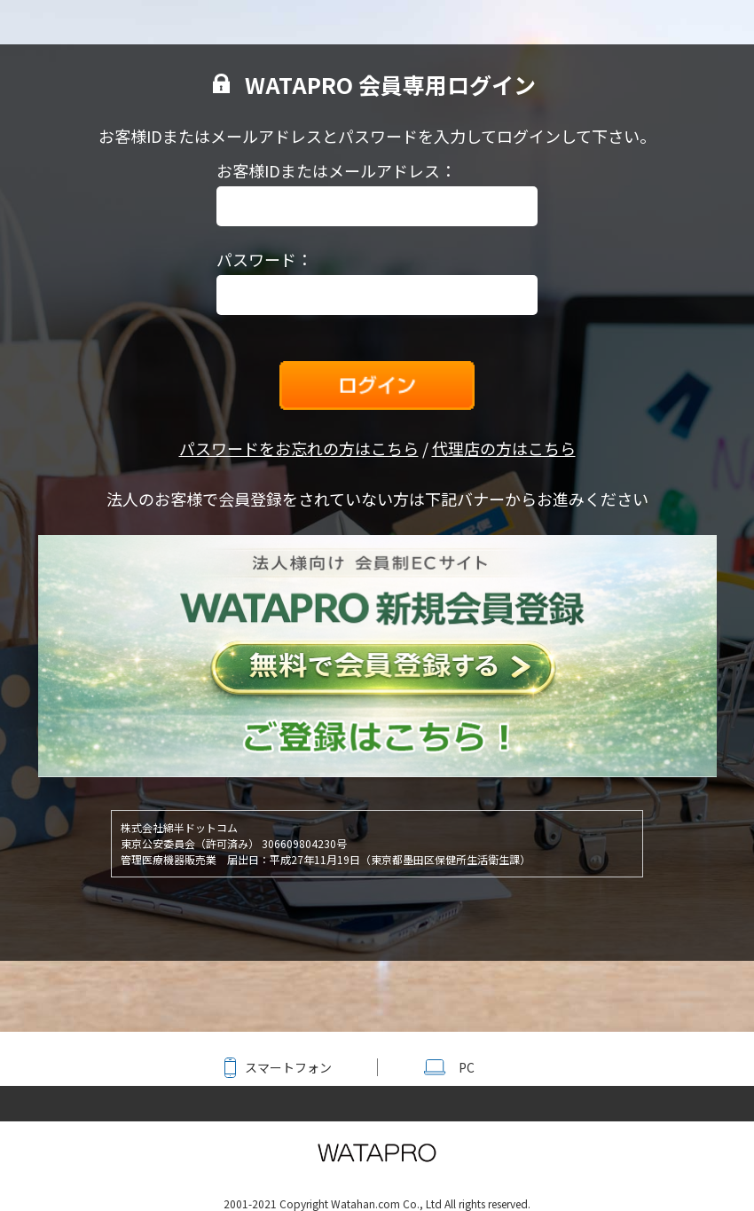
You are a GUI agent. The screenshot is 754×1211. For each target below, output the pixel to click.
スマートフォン (288, 1067)
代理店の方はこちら (504, 448)
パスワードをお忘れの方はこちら (299, 448)
